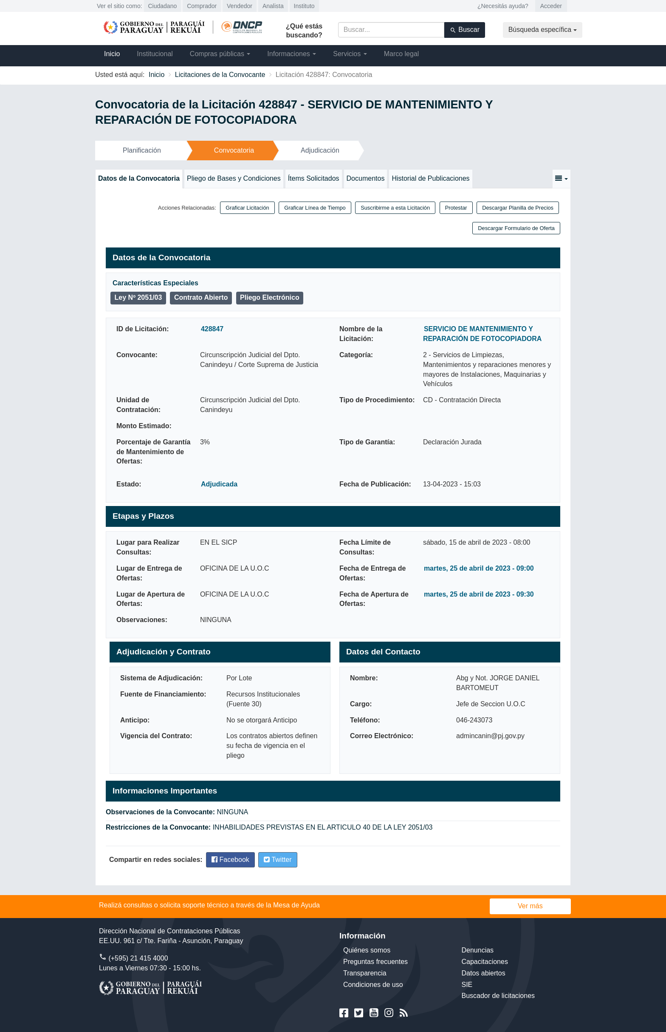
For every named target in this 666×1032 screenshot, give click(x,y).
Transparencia (365, 973)
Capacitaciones (485, 961)
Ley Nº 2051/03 (138, 297)
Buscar (465, 30)
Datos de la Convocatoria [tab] (139, 178)
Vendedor (239, 6)
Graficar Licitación (247, 208)
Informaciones (291, 53)
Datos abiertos (483, 973)
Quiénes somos (366, 950)
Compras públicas (220, 53)
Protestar (456, 208)
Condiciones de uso (373, 984)
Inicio (112, 53)
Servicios (350, 53)
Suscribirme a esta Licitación (395, 208)
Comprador (202, 6)
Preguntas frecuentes (375, 961)
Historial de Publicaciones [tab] (430, 178)
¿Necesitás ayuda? (502, 6)
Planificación (142, 150)
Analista (273, 6)
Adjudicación (320, 150)
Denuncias (478, 950)
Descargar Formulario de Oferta (516, 228)
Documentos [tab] (366, 178)
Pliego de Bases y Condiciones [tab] (234, 178)
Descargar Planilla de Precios (517, 208)
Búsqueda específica (542, 29)
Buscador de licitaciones (498, 995)
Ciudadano (162, 6)
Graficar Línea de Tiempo (314, 208)
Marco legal (401, 53)
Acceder (551, 6)
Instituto (304, 6)
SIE (467, 984)
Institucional (155, 53)
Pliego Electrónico (269, 297)
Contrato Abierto (201, 297)
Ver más (530, 906)
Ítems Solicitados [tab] (313, 178)
